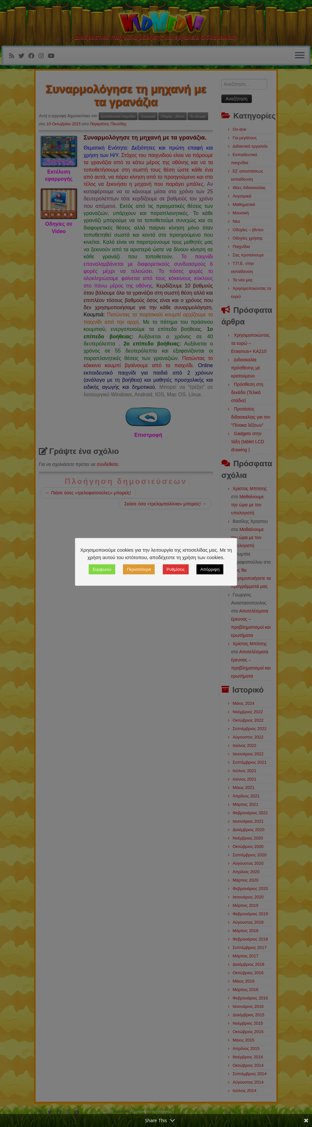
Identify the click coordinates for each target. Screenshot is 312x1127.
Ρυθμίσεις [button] (176, 569)
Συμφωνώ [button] (102, 569)
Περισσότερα (139, 569)
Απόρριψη (209, 569)
